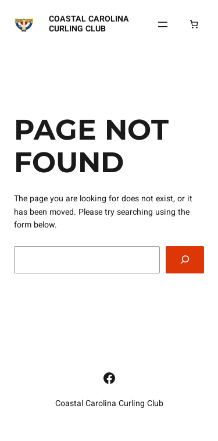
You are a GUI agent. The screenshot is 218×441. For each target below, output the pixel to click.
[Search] (185, 259)
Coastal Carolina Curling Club (89, 23)
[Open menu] (163, 24)
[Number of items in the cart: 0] (194, 24)
